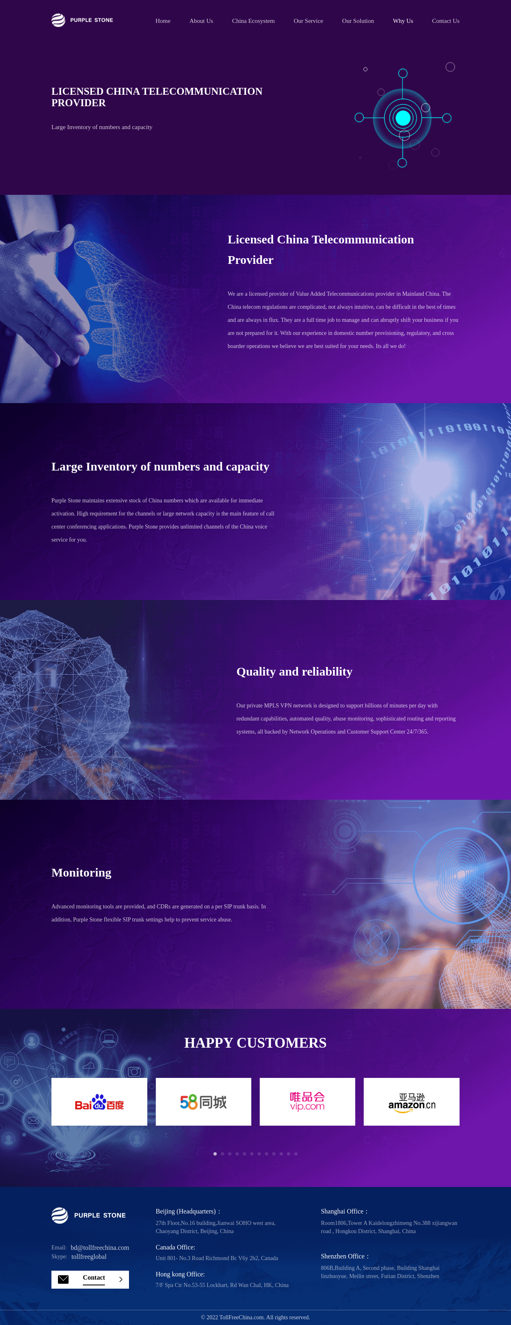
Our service (308, 21)
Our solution (358, 21)
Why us (403, 21)
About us (201, 21)
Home (163, 21)
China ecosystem (253, 21)
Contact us (446, 21)
